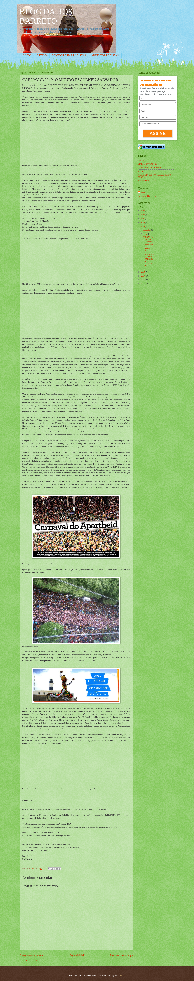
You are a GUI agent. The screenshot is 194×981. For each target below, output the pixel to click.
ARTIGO (42, 55)
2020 (143, 223)
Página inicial (77, 955)
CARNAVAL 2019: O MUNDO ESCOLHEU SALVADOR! (148, 244)
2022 (143, 215)
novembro (147, 230)
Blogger (121, 976)
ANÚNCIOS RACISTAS (105, 55)
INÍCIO (27, 55)
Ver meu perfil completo (147, 196)
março (145, 234)
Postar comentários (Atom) (36, 961)
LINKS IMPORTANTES (147, 164)
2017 (143, 276)
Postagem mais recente (31, 955)
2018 (143, 272)
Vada (143, 192)
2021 (143, 219)
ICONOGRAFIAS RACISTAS (69, 55)
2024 (143, 211)
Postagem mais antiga (121, 955)
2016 (143, 280)
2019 (143, 227)
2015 (143, 284)
